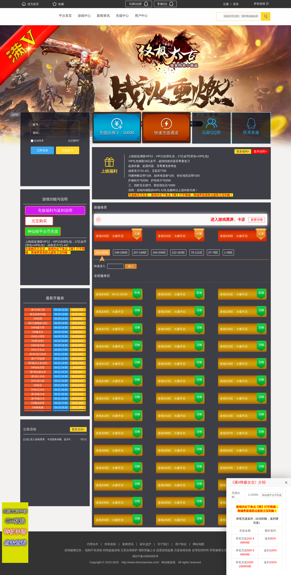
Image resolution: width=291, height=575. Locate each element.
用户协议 (181, 544)
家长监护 (145, 544)
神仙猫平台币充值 (42, 231)
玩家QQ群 (138, 4)
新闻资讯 (103, 15)
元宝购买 (39, 221)
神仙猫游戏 (168, 562)
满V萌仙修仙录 (250, 16)
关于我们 (163, 544)
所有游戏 (110, 544)
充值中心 (122, 15)
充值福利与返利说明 (55, 210)
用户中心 (141, 15)
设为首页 (30, 4)
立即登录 (42, 150)
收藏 (58, 4)
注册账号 (67, 150)
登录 (236, 4)
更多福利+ (242, 151)
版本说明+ (260, 151)
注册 (226, 4)
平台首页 (65, 15)
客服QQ (165, 4)
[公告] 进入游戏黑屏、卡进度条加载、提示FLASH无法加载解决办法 (48, 439)
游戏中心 (84, 15)
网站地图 (198, 544)
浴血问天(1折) (231, 16)
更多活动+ (78, 429)
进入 (131, 266)
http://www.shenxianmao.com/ (140, 562)
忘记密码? (73, 140)
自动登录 (37, 140)
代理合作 (92, 544)
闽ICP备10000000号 (145, 556)
